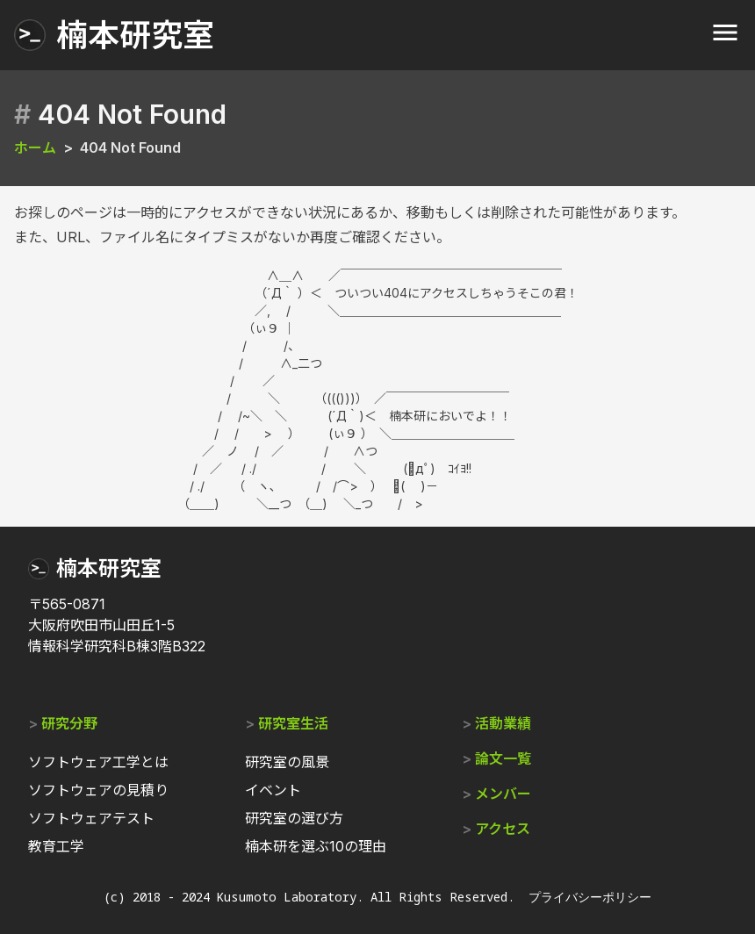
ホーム (35, 147)
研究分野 (69, 723)
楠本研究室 (109, 568)
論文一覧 (503, 758)
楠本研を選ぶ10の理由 (315, 846)
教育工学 (56, 846)
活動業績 (503, 723)
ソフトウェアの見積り (98, 790)
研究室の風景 (287, 762)
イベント (273, 790)
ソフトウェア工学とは (98, 762)
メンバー (503, 793)
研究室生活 (293, 723)
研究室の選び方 (294, 818)
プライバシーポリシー (589, 896)
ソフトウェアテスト (91, 818)
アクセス (502, 828)
